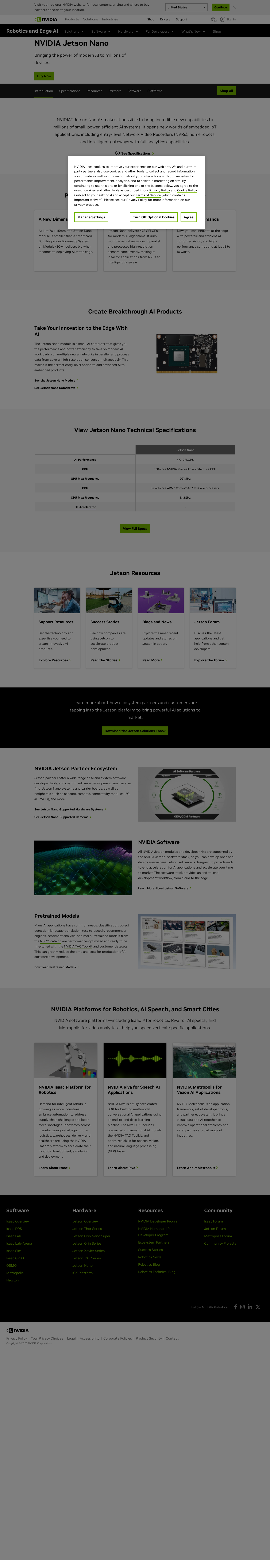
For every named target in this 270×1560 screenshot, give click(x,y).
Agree (188, 217)
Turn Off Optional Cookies (153, 217)
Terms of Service (148, 195)
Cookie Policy (187, 190)
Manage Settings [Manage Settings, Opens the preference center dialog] (91, 217)
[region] (136, 193)
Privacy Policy (159, 190)
